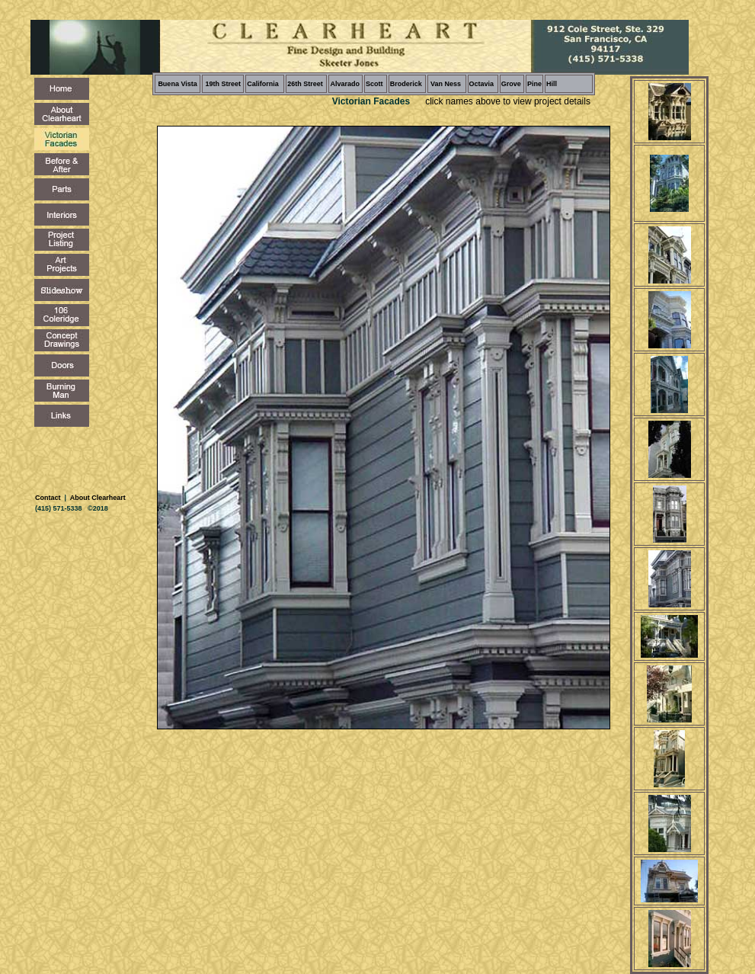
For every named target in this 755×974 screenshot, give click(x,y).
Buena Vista (177, 84)
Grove (511, 84)
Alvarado (345, 84)
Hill (551, 84)
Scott (374, 84)
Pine (534, 84)
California (263, 84)
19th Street (223, 84)
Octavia (481, 84)
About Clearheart (97, 497)
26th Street (305, 84)
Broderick (406, 84)
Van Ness (445, 84)
